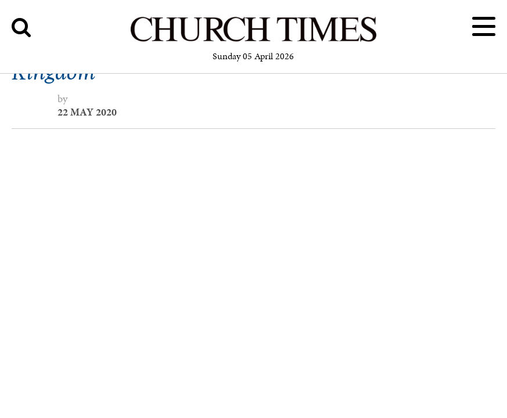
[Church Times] (253, 39)
